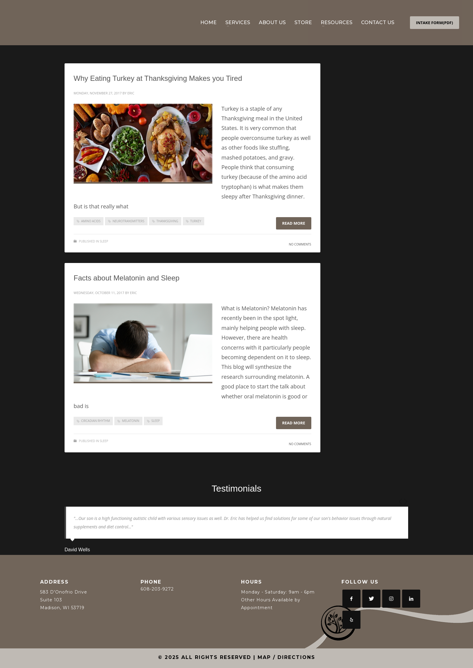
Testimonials (236, 488)
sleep (155, 421)
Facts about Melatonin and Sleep (126, 278)
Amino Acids (90, 221)
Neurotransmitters (128, 221)
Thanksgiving (167, 221)
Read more (293, 223)
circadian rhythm (95, 421)
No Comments (300, 244)
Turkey (195, 221)
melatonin (130, 421)
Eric (130, 93)
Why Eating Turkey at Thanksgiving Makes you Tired (158, 78)
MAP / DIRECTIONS (286, 657)
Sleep (104, 241)
